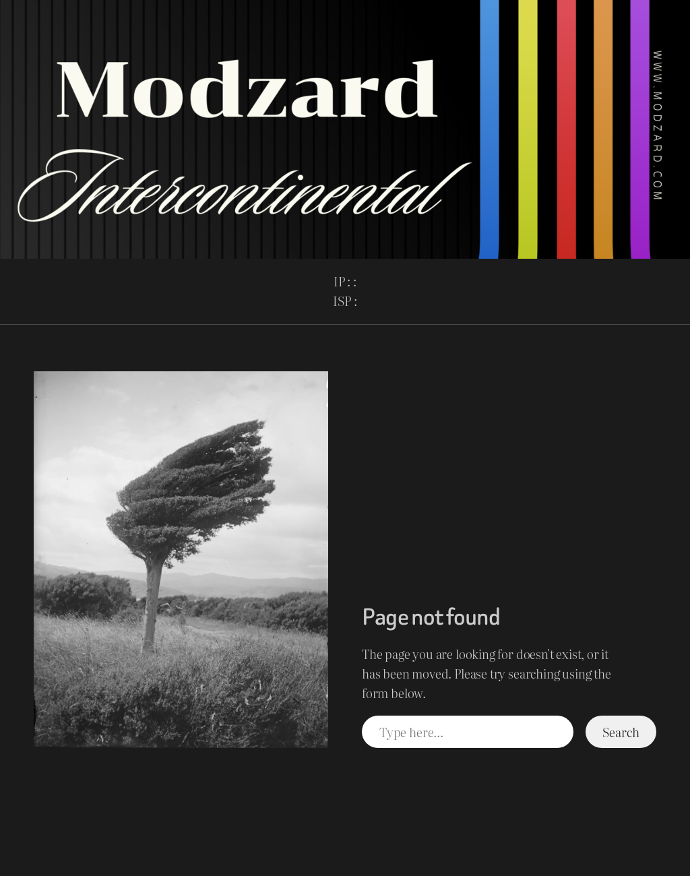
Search (620, 732)
